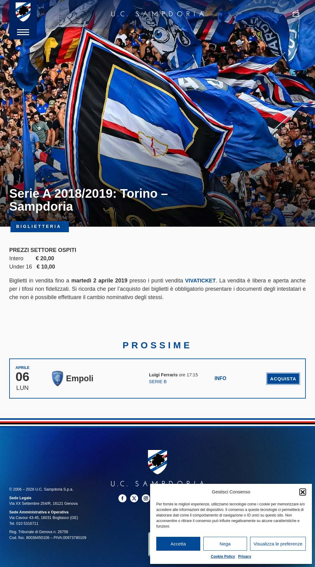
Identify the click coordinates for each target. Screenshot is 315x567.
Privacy (244, 556)
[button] (303, 492)
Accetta (178, 543)
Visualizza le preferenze (277, 543)
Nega (225, 543)
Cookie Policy (223, 556)
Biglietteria (39, 227)
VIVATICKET (200, 280)
